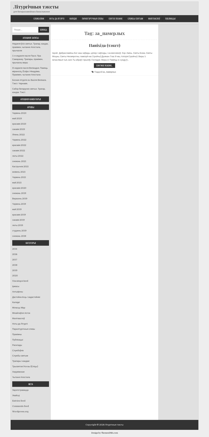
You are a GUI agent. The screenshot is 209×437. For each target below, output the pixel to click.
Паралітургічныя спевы (92, 18)
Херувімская (18, 372)
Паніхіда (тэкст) (104, 45)
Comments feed (20, 406)
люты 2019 (17, 225)
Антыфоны (17, 291)
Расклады (17, 345)
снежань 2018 (19, 236)
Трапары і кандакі (20, 361)
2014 (14, 249)
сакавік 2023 (18, 129)
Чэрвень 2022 (19, 140)
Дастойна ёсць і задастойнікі (26, 297)
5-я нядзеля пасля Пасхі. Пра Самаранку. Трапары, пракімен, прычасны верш (27, 59)
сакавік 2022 (18, 150)
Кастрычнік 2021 (20, 166)
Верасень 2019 (19, 198)
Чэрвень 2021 (19, 177)
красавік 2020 (19, 188)
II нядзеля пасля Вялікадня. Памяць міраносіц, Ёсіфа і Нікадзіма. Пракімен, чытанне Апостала (30, 71)
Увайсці (16, 395)
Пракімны (17, 334)
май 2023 (17, 118)
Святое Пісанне (115, 18)
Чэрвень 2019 (19, 204)
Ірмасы (15, 286)
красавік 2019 (19, 214)
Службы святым (135, 18)
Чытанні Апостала (21, 377)
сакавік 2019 (18, 220)
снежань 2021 (19, 161)
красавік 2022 (19, 145)
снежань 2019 (19, 193)
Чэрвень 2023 (19, 113)
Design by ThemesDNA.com (104, 433)
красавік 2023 (19, 124)
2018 (14, 265)
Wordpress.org (20, 411)
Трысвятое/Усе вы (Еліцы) (25, 366)
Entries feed (18, 401)
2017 (14, 259)
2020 (15, 275)
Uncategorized (20, 281)
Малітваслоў (154, 18)
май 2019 (17, 209)
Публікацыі (170, 18)
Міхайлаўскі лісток (21, 313)
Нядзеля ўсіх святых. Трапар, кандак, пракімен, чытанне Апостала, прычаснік (30, 47)
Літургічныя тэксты (36, 7)
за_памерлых (109, 72)
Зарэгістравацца (20, 390)
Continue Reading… (105, 66)
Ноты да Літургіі (56, 18)
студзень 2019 (19, 230)
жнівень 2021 (18, 172)
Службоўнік (38, 18)
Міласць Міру (18, 307)
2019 (14, 270)
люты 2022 (17, 156)
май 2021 (17, 182)
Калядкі (73, 18)
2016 (14, 254)
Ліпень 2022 (18, 134)
